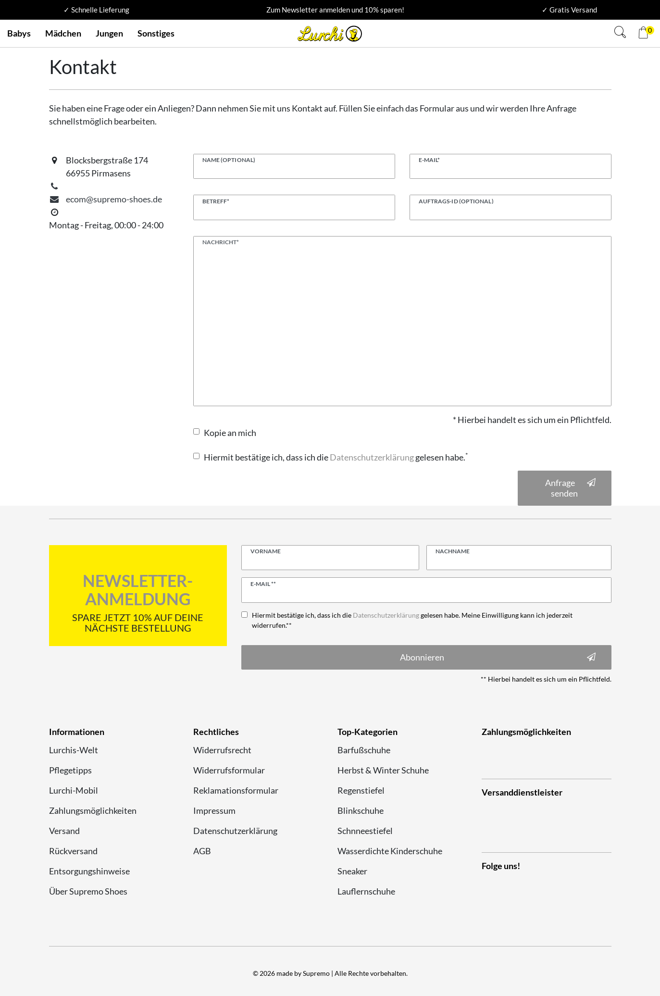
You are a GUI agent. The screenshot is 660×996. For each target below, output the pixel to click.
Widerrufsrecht (222, 750)
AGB (202, 851)
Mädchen (63, 33)
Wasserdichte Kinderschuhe (389, 851)
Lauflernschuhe (366, 891)
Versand (64, 830)
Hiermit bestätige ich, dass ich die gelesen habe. (336, 457)
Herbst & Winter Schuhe (383, 770)
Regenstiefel (361, 790)
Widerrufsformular (229, 770)
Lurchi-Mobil (73, 790)
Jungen (109, 33)
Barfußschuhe (363, 750)
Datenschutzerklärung (235, 830)
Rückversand (73, 851)
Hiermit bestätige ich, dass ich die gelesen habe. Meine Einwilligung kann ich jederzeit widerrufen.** (412, 620)
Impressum (214, 810)
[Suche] (620, 33)
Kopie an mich (230, 432)
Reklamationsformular (235, 790)
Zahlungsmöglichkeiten (93, 810)
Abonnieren (498, 657)
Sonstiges (155, 33)
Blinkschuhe (360, 810)
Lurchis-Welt (73, 750)
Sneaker (352, 871)
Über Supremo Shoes (88, 891)
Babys (19, 33)
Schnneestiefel (365, 830)
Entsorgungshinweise (89, 871)
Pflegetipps (70, 770)
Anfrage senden (570, 488)
